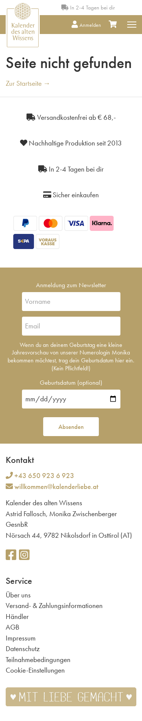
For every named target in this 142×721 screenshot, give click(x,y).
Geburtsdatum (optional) (71, 382)
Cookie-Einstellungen (35, 670)
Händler (17, 616)
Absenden (71, 426)
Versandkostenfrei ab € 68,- (71, 117)
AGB (12, 627)
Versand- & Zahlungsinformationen (54, 605)
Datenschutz (23, 648)
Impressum (21, 638)
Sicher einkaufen (71, 195)
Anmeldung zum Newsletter (71, 285)
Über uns (18, 595)
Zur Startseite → (28, 83)
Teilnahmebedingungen (38, 659)
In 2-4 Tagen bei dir (88, 7)
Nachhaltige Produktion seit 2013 (71, 143)
